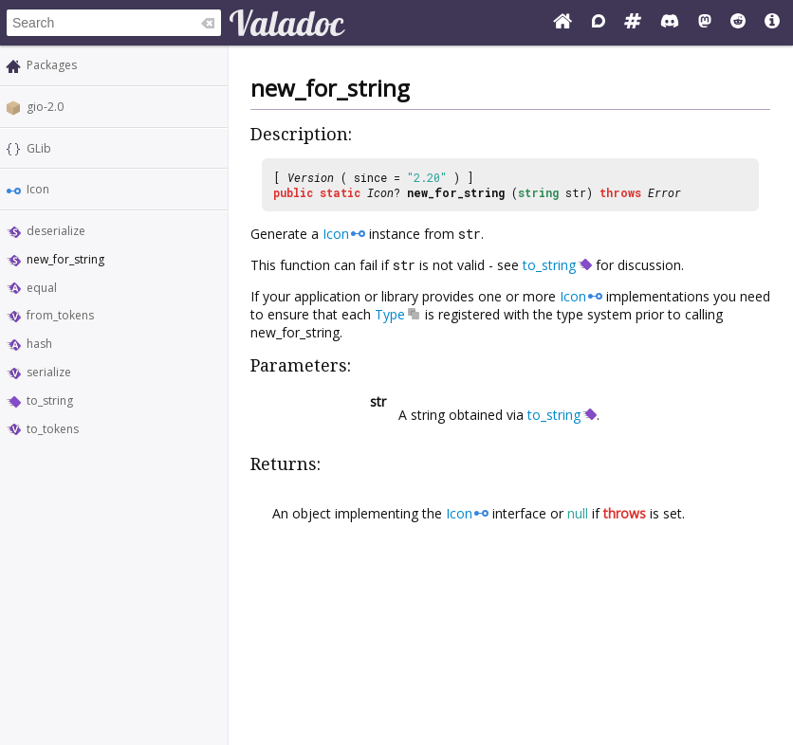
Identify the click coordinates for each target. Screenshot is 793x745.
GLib (39, 148)
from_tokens (60, 315)
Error (664, 192)
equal (42, 288)
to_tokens (53, 429)
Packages (52, 65)
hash (39, 344)
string (538, 192)
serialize (49, 372)
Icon (38, 189)
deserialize (56, 231)
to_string (50, 400)
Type (390, 314)
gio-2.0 (45, 107)
